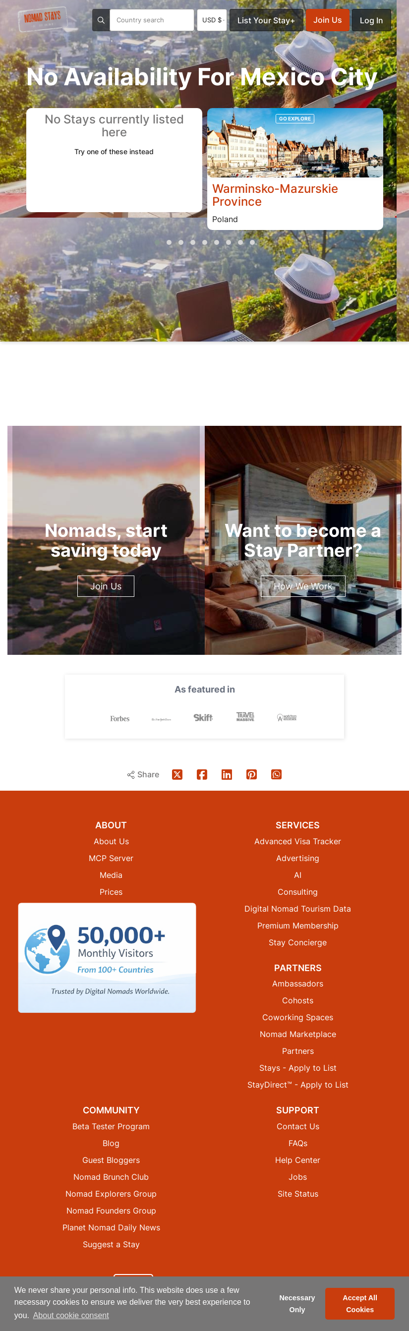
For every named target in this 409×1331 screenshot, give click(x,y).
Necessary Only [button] (297, 1304)
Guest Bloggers (111, 1159)
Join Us (327, 20)
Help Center (297, 1159)
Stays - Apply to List (298, 1067)
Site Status (298, 1193)
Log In (371, 20)
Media (111, 874)
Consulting (298, 891)
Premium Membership (298, 925)
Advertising (297, 858)
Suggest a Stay (111, 1244)
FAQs (298, 1143)
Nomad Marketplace (298, 1034)
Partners (298, 1050)
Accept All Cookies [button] (360, 1304)
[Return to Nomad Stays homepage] (42, 19)
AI (297, 874)
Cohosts (297, 1000)
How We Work (303, 586)
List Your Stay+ (266, 20)
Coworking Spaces (297, 1017)
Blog (111, 1143)
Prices (111, 891)
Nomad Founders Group (111, 1210)
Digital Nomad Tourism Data (297, 908)
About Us (111, 841)
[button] (157, 243)
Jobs (298, 1176)
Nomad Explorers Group (111, 1193)
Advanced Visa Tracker (297, 841)
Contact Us (298, 1126)
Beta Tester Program (111, 1126)
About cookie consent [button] (71, 1315)
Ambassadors (297, 983)
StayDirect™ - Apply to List (298, 1084)
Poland (225, 220)
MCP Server (111, 858)
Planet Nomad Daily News (111, 1227)
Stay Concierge (298, 942)
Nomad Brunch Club (111, 1176)
